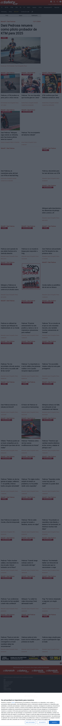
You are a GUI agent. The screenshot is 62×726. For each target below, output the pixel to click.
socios (13, 702)
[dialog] (31, 709)
